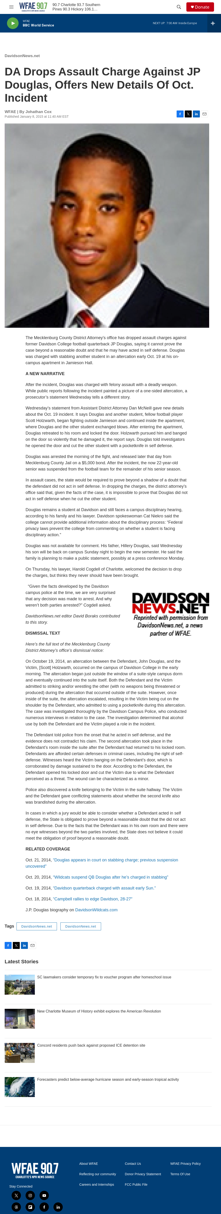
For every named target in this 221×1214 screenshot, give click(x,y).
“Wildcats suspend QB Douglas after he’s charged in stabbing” (110, 877)
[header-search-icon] (179, 7)
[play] (12, 23)
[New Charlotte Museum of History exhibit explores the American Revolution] (20, 1019)
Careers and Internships (96, 1184)
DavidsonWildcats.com (96, 910)
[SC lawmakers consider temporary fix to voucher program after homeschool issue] (20, 985)
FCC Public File (136, 1184)
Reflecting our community (97, 1174)
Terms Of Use (180, 1174)
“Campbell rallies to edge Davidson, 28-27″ (92, 899)
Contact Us (133, 1163)
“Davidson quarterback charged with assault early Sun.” (104, 888)
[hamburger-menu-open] (11, 7)
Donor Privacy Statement (143, 1174)
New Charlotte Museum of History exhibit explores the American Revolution (99, 1011)
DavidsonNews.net (22, 56)
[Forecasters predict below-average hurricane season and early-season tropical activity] (20, 1087)
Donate (202, 7)
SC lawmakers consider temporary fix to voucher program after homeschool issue (104, 977)
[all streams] (214, 23)
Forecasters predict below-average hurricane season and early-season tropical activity (108, 1079)
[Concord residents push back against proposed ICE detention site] (20, 1053)
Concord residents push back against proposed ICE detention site (91, 1045)
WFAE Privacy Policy (185, 1163)
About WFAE (88, 1163)
